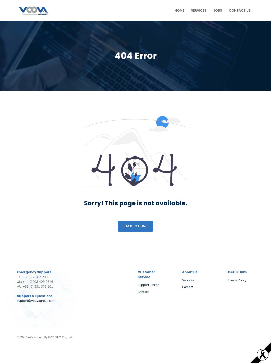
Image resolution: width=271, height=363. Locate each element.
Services (198, 10)
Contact (143, 292)
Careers (187, 287)
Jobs (217, 10)
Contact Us (240, 10)
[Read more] (262, 359)
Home (179, 10)
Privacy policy (236, 280)
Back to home (135, 226)
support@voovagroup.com (36, 301)
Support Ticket (148, 285)
